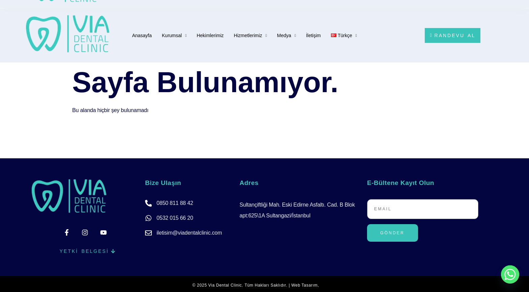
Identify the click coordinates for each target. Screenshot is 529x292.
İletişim (313, 35)
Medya (286, 37)
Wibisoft (329, 283)
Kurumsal (174, 37)
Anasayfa (141, 35)
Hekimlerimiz (210, 35)
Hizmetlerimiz (250, 37)
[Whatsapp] (510, 274)
